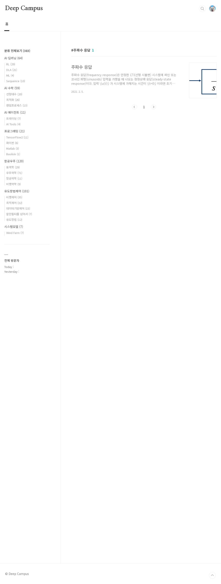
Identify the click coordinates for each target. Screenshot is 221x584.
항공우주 (14, 161)
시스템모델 (13, 226)
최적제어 (14, 203)
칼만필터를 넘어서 (19, 214)
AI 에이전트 (15, 112)
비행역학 (13, 184)
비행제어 (14, 197)
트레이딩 (13, 118)
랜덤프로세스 (16, 105)
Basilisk (13, 154)
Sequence (15, 81)
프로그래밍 (14, 131)
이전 (134, 107)
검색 (202, 8)
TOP (212, 575)
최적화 (13, 100)
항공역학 (14, 178)
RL (10, 64)
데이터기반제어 (18, 208)
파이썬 (12, 143)
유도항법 (14, 220)
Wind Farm (15, 233)
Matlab (12, 148)
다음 (153, 107)
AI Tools (13, 124)
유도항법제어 (16, 191)
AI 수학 (12, 88)
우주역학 (14, 173)
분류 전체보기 (17, 51)
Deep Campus (24, 8)
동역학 (13, 167)
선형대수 (14, 94)
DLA (11, 70)
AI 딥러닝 (13, 58)
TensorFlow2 (17, 137)
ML (10, 75)
